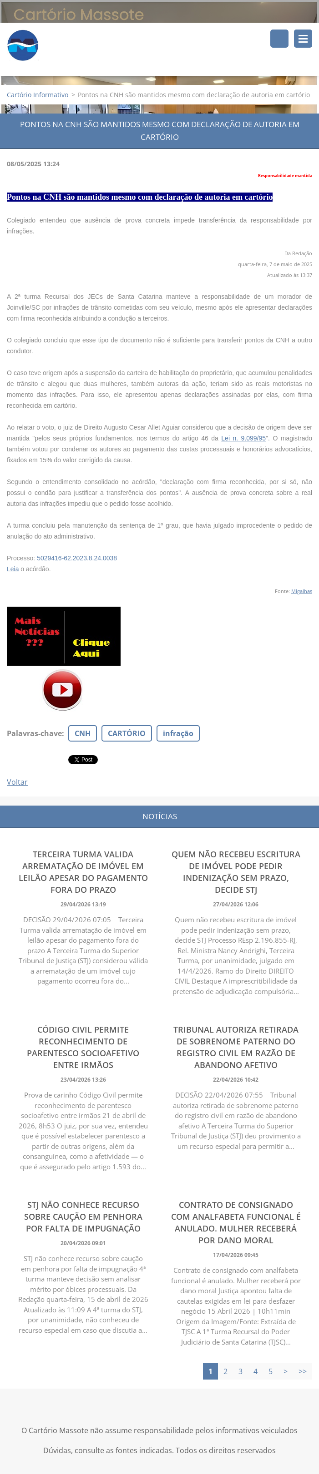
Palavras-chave (34, 733)
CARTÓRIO (127, 733)
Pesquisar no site (279, 39)
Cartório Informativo (37, 94)
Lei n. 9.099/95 (243, 438)
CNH (83, 733)
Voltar (17, 782)
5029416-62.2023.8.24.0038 (77, 558)
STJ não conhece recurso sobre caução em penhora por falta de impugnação (83, 1216)
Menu (303, 39)
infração (178, 733)
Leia (13, 569)
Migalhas (301, 591)
